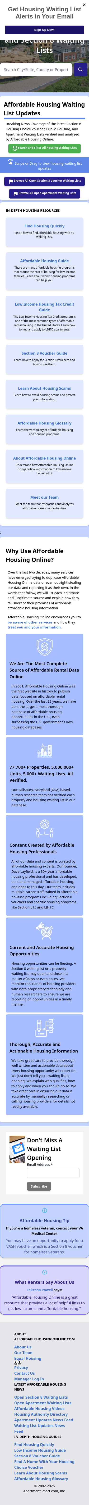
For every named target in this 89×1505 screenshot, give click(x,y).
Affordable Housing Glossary (44, 423)
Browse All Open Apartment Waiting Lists (44, 194)
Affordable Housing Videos (39, 1408)
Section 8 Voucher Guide (44, 353)
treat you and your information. (35, 627)
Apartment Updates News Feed (43, 1420)
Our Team (23, 1352)
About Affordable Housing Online (44, 458)
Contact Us (24, 1373)
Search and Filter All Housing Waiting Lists (44, 148)
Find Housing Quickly (44, 226)
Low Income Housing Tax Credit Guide (44, 307)
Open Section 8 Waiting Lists (41, 1397)
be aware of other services (30, 622)
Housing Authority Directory (41, 1414)
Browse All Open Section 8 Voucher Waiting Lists (44, 181)
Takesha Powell (40, 1290)
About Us (23, 1347)
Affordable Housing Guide (44, 260)
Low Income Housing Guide (40, 1450)
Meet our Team (44, 497)
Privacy (21, 1367)
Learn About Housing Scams (44, 388)
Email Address (40, 1164)
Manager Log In (29, 1379)
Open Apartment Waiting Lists (42, 1403)
